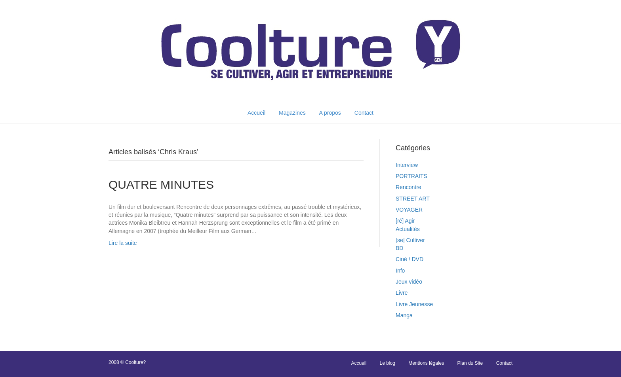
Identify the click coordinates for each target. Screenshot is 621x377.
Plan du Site (470, 363)
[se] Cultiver (410, 240)
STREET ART (413, 198)
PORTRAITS (411, 176)
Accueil (256, 113)
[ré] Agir (405, 221)
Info (400, 270)
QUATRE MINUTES (161, 184)
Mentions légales (426, 363)
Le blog (387, 363)
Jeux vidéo (409, 281)
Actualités (408, 229)
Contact (363, 113)
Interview (407, 165)
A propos (330, 113)
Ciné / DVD (409, 259)
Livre (402, 293)
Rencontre (408, 187)
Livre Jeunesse (414, 304)
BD (399, 248)
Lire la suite (123, 243)
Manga (404, 315)
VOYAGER (409, 209)
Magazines (292, 113)
